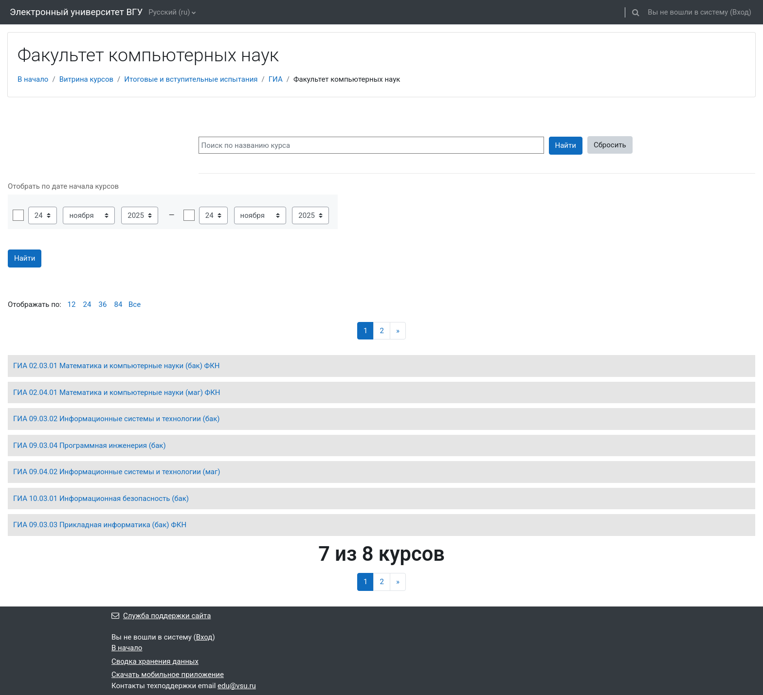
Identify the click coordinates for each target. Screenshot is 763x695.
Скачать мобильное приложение (167, 674)
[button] (635, 12)
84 (118, 304)
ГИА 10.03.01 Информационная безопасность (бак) (101, 498)
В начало (33, 79)
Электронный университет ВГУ (76, 12)
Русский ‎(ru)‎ (169, 12)
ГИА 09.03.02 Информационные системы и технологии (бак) (116, 418)
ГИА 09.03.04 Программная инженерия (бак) (89, 445)
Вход (740, 12)
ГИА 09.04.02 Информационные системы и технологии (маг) (116, 471)
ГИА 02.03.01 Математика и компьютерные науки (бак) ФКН (116, 365)
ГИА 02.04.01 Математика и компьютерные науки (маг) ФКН (116, 392)
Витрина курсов (86, 79)
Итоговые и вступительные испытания (190, 79)
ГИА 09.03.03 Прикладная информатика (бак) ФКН (99, 524)
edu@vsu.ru (237, 685)
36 (103, 304)
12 (72, 304)
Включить (18, 215)
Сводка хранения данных (155, 661)
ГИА (276, 79)
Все (134, 304)
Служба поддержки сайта (161, 615)
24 (87, 304)
